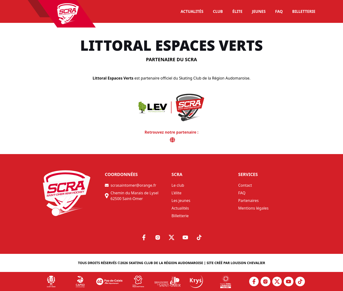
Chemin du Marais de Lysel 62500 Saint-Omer (131, 195)
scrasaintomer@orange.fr (130, 185)
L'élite (177, 193)
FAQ (241, 193)
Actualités (180, 208)
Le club (178, 185)
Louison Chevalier (248, 263)
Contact (245, 185)
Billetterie (180, 215)
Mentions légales (253, 208)
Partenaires (248, 200)
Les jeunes (181, 200)
